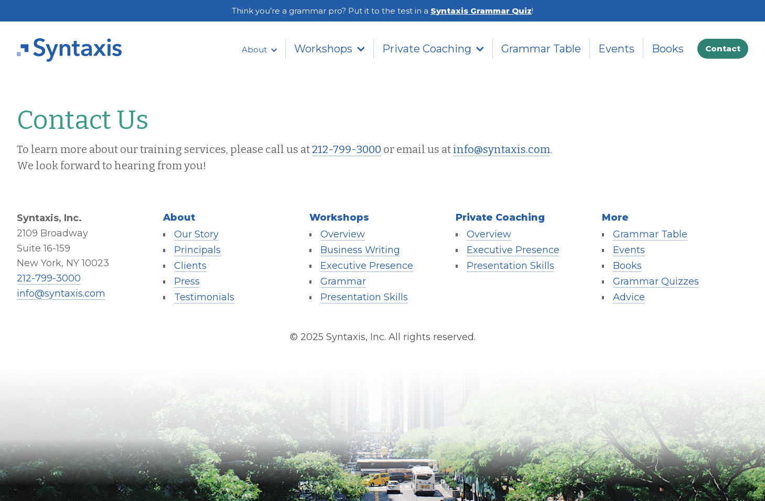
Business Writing (360, 250)
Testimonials (204, 297)
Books (668, 48)
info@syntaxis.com (501, 149)
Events (616, 48)
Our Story (196, 234)
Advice (629, 297)
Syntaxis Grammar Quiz (481, 11)
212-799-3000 (346, 149)
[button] (259, 50)
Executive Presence (366, 265)
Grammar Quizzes (656, 281)
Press (187, 281)
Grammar (343, 281)
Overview (342, 234)
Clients (190, 265)
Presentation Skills (364, 297)
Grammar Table (541, 48)
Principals (197, 250)
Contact (722, 48)
